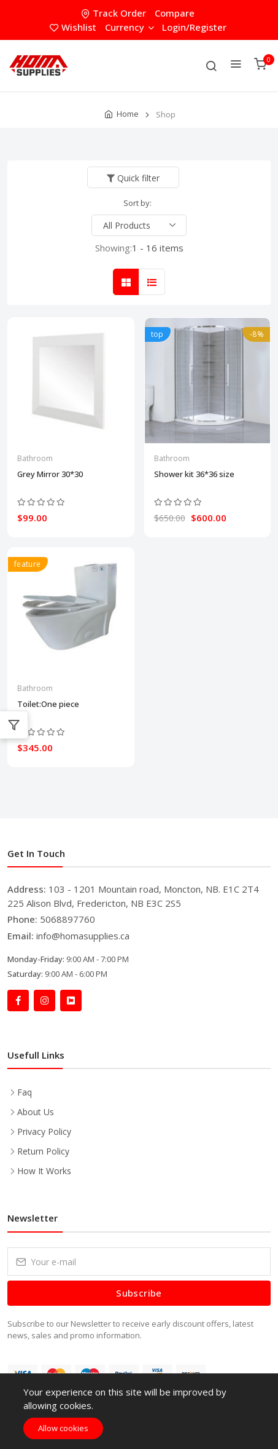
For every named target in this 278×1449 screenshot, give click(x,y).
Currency (129, 27)
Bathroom (35, 458)
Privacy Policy (44, 1131)
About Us (35, 1112)
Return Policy (43, 1151)
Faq (24, 1092)
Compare (175, 13)
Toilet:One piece (48, 703)
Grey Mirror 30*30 (50, 474)
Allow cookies (63, 1428)
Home (128, 113)
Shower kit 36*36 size (194, 474)
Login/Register (194, 27)
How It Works (44, 1171)
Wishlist (74, 27)
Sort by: (137, 202)
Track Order (114, 13)
